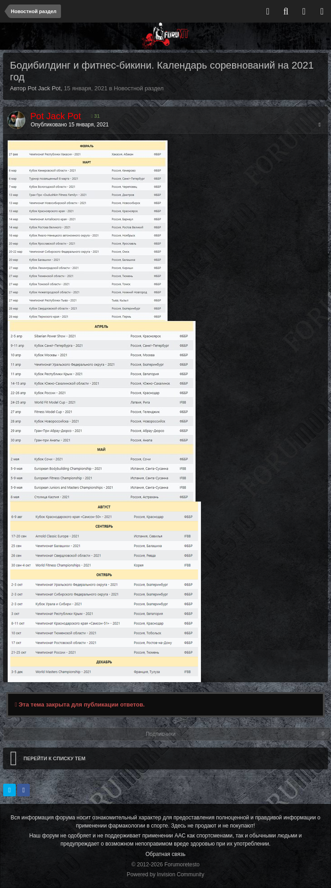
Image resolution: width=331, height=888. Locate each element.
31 (95, 116)
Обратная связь (165, 854)
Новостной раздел (138, 88)
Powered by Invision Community (165, 874)
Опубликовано (70, 124)
